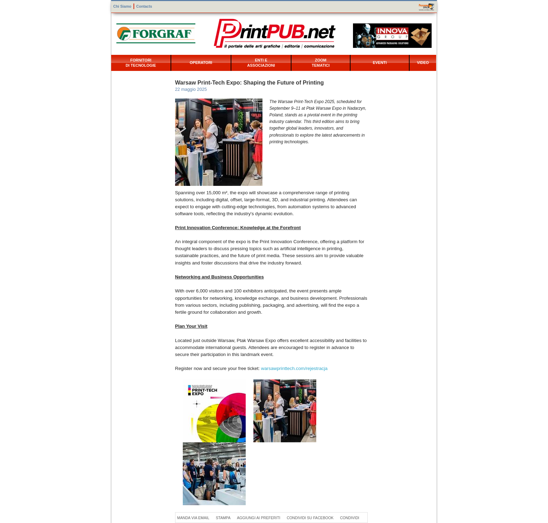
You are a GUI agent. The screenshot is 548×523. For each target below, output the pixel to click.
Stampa (223, 518)
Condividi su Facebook (310, 518)
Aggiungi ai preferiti (258, 518)
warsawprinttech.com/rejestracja (294, 368)
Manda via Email (193, 518)
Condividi (349, 518)
